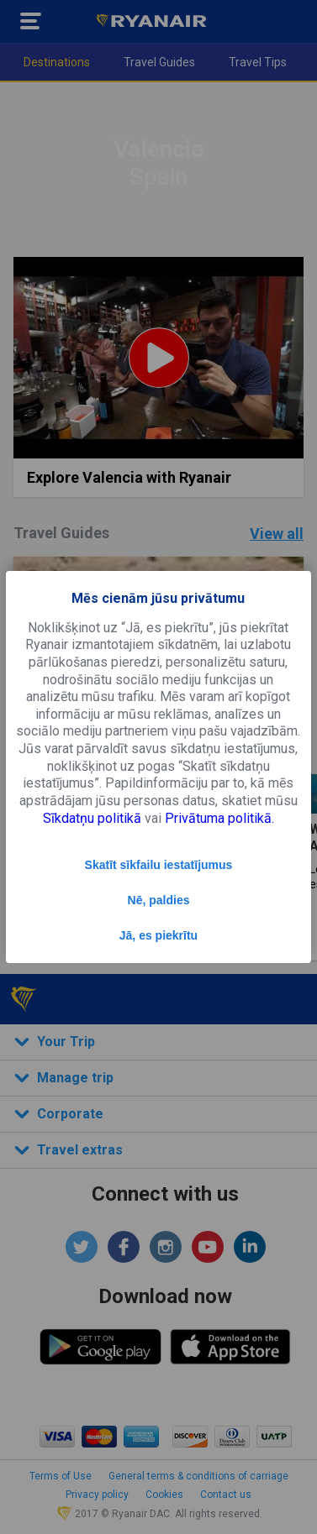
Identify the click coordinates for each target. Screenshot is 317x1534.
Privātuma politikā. (219, 818)
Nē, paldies (159, 900)
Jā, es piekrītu (158, 935)
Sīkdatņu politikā (92, 818)
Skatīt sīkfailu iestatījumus (159, 865)
